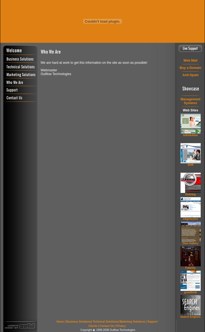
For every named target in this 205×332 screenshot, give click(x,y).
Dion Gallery (191, 243)
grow (190, 292)
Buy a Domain (190, 68)
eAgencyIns (190, 218)
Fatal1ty (190, 267)
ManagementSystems (190, 101)
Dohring (190, 194)
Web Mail (190, 60)
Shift (190, 164)
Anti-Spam (190, 75)
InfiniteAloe (190, 135)
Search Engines (190, 316)
